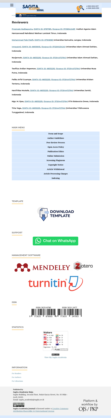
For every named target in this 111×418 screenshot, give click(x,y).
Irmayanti (16, 47)
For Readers (16, 373)
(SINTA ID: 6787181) (42, 29)
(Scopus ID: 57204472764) (54, 58)
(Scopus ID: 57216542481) (63, 29)
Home (14, 15)
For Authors (16, 377)
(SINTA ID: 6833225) (32, 58)
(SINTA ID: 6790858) (44, 40)
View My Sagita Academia (55, 357)
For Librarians (17, 381)
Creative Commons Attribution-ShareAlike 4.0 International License (40, 409)
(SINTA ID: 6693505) (31, 47)
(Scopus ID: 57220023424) (53, 47)
